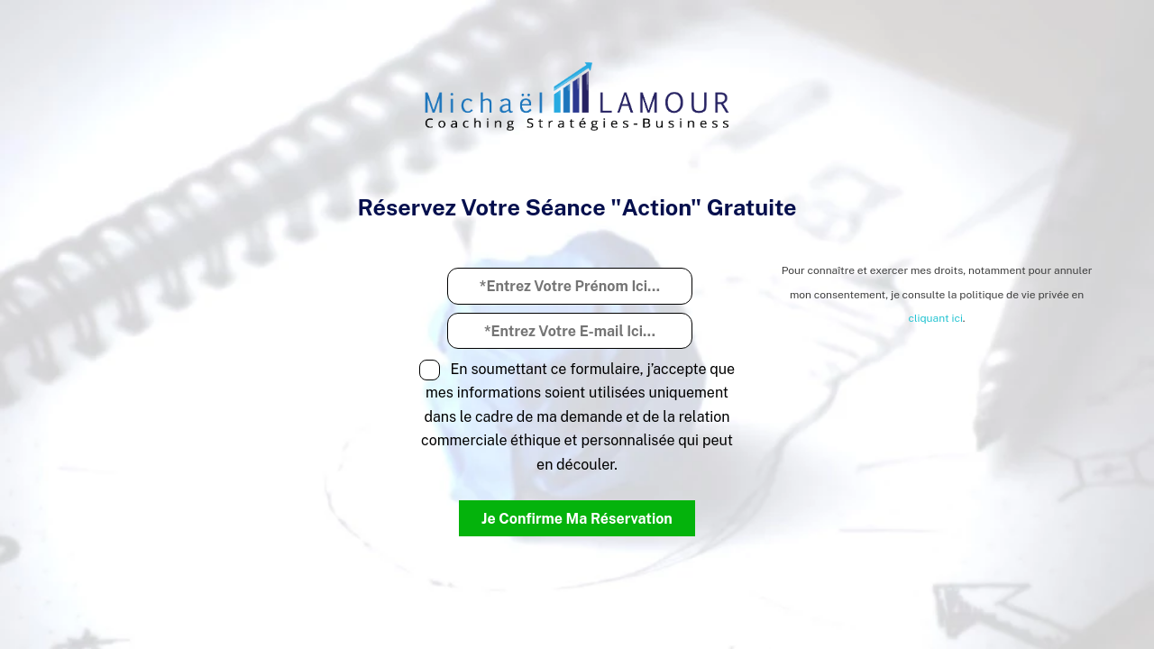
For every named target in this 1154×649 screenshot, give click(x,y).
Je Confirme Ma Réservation (577, 518)
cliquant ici (935, 318)
